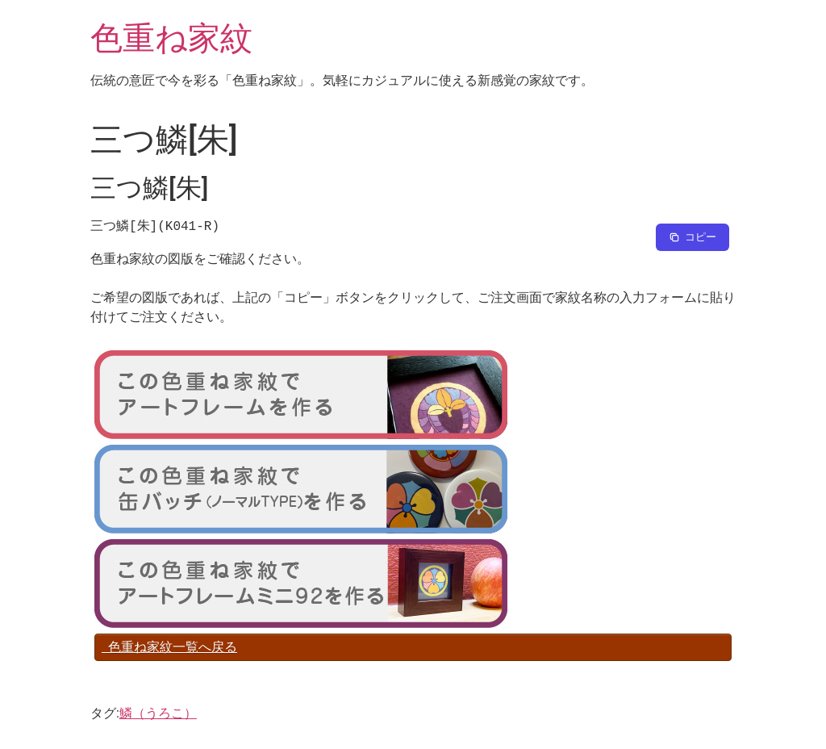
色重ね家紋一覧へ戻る (169, 647)
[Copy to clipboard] (692, 237)
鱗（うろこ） (158, 713)
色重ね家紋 (171, 38)
